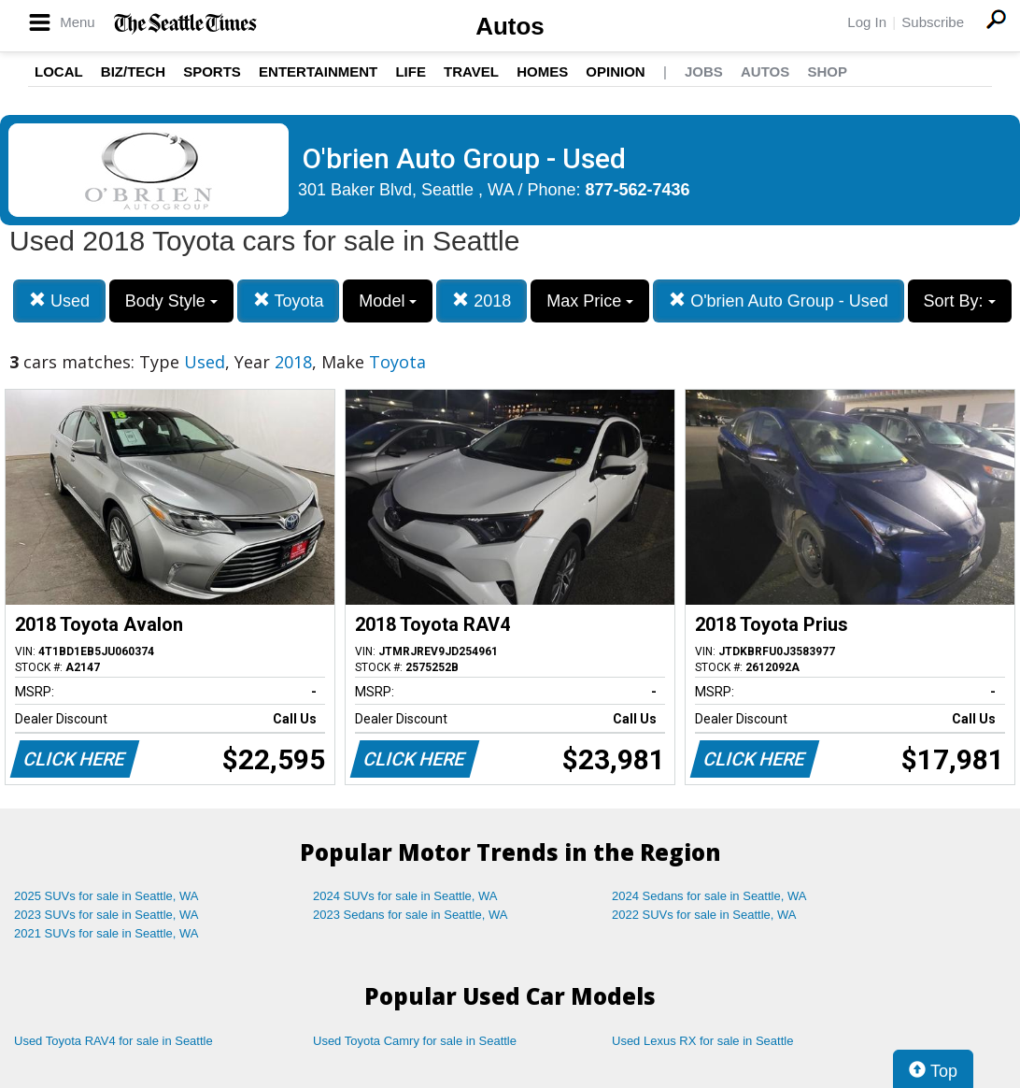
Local (59, 71)
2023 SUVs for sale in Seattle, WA (106, 915)
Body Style (171, 301)
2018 (481, 300)
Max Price (589, 301)
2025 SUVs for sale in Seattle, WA (106, 896)
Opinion (615, 71)
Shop (827, 71)
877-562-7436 (638, 189)
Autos (510, 26)
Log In (866, 22)
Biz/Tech (133, 71)
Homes (542, 71)
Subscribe (932, 22)
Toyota (288, 300)
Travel (471, 71)
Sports (212, 71)
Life (410, 71)
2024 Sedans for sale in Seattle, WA (709, 896)
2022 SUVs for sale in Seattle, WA (704, 915)
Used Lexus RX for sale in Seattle (702, 1041)
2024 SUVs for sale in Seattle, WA (405, 896)
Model (388, 301)
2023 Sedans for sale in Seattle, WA (410, 915)
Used (59, 300)
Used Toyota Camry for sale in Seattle (415, 1041)
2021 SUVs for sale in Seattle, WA (106, 933)
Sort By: (960, 301)
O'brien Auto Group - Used (778, 300)
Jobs (704, 71)
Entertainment (318, 71)
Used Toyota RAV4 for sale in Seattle (113, 1041)
